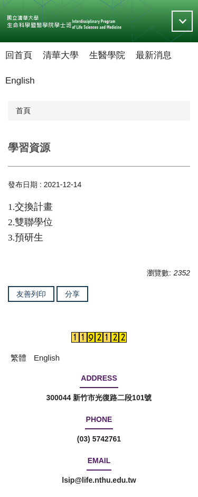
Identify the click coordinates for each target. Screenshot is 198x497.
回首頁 (18, 55)
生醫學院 (107, 55)
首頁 (23, 110)
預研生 (29, 237)
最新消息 (154, 55)
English (20, 81)
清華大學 (61, 55)
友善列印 (31, 294)
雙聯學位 (34, 222)
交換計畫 (34, 206)
